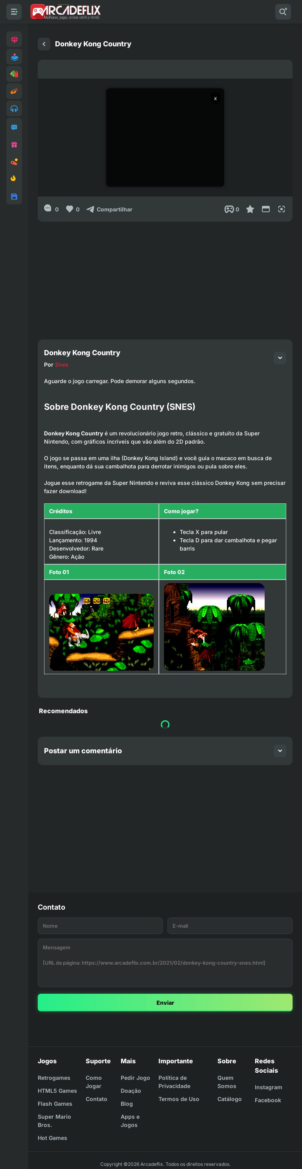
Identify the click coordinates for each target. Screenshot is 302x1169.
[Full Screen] (281, 209)
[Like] (72, 209)
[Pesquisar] (283, 12)
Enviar (165, 1002)
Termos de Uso (178, 1099)
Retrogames (54, 1077)
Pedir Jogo (135, 1077)
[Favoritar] (250, 209)
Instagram (268, 1087)
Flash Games (55, 1103)
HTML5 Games (57, 1090)
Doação (131, 1090)
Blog (127, 1103)
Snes (61, 364)
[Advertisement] (165, 277)
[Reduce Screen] (266, 209)
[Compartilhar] (109, 209)
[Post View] (232, 209)
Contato (96, 1099)
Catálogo (229, 1099)
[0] (51, 209)
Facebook (268, 1100)
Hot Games (52, 1137)
